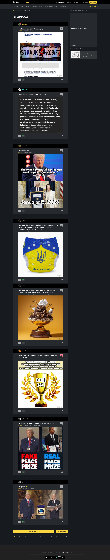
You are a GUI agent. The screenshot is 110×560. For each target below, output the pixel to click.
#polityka (26, 96)
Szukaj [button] (94, 6)
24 (61, 536)
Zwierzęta (15, 6)
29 (35, 536)
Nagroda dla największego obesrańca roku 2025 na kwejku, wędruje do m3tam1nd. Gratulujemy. (38, 291)
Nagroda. (22, 487)
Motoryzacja (63, 6)
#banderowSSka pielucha (44, 231)
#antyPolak (36, 231)
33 (14, 536)
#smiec (32, 231)
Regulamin (57, 552)
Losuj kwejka (62, 531)
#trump (38, 425)
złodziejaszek (23, 150)
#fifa (33, 425)
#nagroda (26, 30)
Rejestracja (93, 2)
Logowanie (85, 2)
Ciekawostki (34, 6)
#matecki (36, 359)
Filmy (70, 2)
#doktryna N (34, 96)
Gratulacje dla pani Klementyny (30, 29)
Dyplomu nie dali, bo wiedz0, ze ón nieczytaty (36, 423)
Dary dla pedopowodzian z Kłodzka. (32, 94)
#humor (24, 231)
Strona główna (17, 10)
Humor (21, 6)
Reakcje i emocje (49, 6)
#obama (29, 425)
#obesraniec (37, 294)
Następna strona (33, 531)
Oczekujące (61, 2)
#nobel (35, 425)
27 (46, 536)
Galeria (27, 6)
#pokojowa (32, 488)
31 (25, 536)
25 (56, 536)
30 (30, 536)
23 (66, 536)
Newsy (56, 6)
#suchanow (31, 30)
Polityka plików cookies (67, 552)
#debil (28, 359)
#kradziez (30, 152)
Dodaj (27, 2)
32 (20, 536)
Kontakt (44, 552)
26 (51, 536)
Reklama (50, 552)
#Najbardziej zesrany (45, 294)
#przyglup (33, 294)
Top (76, 2)
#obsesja (32, 359)
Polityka (41, 6)
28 (40, 536)
